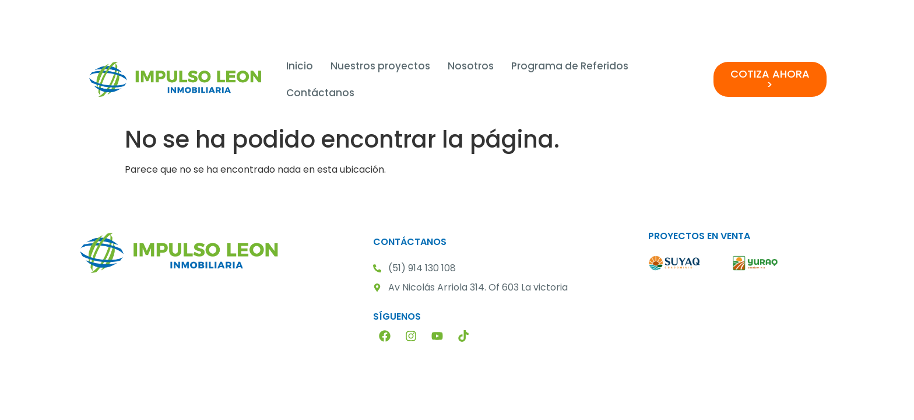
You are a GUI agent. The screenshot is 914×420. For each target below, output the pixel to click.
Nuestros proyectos (380, 66)
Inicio (299, 66)
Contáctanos (320, 93)
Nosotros (471, 66)
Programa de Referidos (569, 66)
